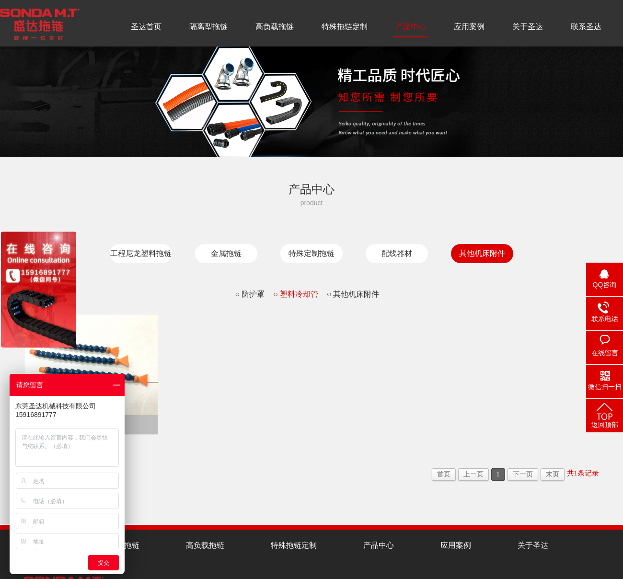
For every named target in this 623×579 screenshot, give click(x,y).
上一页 (473, 474)
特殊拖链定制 (345, 27)
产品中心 (410, 27)
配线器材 (396, 253)
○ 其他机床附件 (353, 294)
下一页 (523, 474)
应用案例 (469, 27)
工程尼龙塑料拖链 (141, 253)
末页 (552, 474)
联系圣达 (586, 27)
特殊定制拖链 (311, 253)
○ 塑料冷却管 (295, 294)
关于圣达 (527, 27)
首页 (443, 474)
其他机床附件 (482, 253)
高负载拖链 (274, 27)
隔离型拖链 (208, 27)
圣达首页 (146, 27)
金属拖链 (226, 253)
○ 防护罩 (250, 294)
